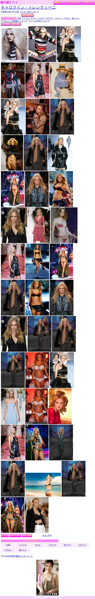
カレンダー (15, 535)
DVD (9, 12)
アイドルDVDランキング (39, 21)
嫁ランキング (33, 12)
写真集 (4, 12)
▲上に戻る (47, 535)
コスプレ (23, 12)
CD (13, 12)
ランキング (74, 2)
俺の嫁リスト (9, 2)
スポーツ (58, 18)
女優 (19, 18)
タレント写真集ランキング (15, 21)
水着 (17, 12)
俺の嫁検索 (27, 15)
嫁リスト (60, 2)
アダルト (67, 18)
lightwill (44, 597)
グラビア (41, 18)
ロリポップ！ (57, 597)
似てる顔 (16, 24)
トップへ (6, 24)
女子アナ (50, 18)
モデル (33, 18)
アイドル (25, 18)
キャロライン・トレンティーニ (28, 7)
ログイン (88, 2)
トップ (5, 535)
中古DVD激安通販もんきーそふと (18, 556)
